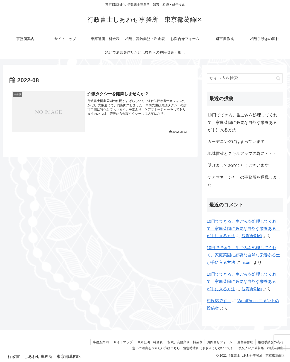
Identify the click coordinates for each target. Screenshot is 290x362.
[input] (245, 78)
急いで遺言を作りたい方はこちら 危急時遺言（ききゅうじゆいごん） (183, 348)
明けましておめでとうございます (238, 165)
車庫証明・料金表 (150, 342)
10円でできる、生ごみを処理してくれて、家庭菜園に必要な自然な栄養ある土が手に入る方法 (244, 122)
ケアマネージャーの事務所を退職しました (244, 181)
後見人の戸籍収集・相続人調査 (261, 348)
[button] (278, 78)
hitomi (247, 262)
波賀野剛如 (252, 236)
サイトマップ (123, 342)
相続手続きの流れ (270, 342)
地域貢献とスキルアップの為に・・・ (242, 153)
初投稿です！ (219, 300)
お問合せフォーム (219, 342)
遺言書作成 (245, 342)
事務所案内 (101, 342)
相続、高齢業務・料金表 (184, 342)
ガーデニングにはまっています (236, 141)
